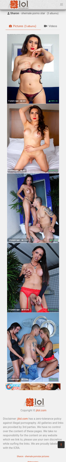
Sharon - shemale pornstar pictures (33, 456)
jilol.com (41, 410)
